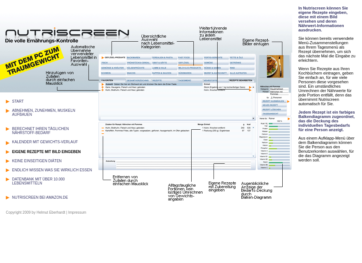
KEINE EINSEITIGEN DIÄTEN (37, 161)
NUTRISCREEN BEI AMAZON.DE (40, 197)
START (18, 101)
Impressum (77, 212)
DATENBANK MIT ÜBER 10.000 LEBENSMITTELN (38, 181)
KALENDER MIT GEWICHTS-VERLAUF (45, 142)
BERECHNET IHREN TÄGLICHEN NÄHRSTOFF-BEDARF (40, 131)
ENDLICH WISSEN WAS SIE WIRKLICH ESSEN (52, 170)
